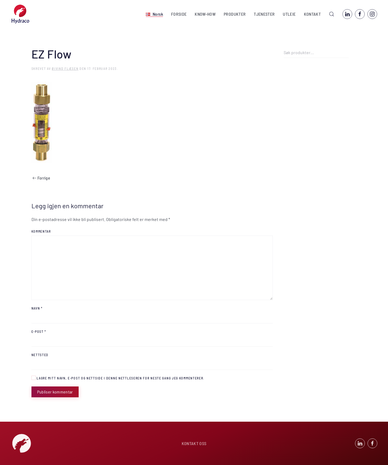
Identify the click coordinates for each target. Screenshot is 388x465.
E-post (39, 331)
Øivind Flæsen (65, 68)
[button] (154, 14)
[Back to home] (20, 14)
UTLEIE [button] (289, 14)
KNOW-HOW (205, 14)
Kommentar (41, 231)
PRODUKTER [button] (235, 14)
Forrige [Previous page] (41, 177)
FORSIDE (179, 14)
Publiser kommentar (55, 391)
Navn (37, 308)
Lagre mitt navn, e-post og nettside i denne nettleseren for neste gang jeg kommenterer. (118, 378)
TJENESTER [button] (264, 14)
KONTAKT (312, 14)
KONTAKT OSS (194, 443)
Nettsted (40, 355)
